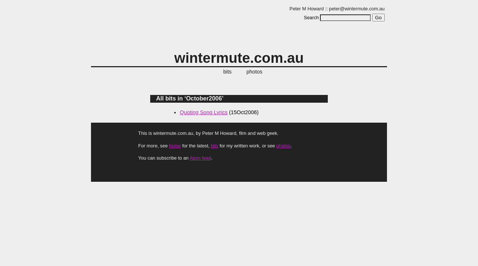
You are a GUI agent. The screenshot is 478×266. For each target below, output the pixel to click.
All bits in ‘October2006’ (189, 98)
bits (227, 72)
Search (311, 17)
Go (378, 17)
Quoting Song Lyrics (204, 112)
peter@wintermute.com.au (356, 8)
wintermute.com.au (239, 58)
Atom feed (200, 158)
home (175, 146)
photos (254, 72)
